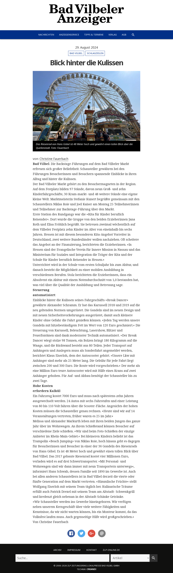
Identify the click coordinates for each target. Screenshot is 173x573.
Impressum (73, 549)
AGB (124, 34)
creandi (91, 569)
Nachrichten (46, 34)
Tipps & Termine (93, 34)
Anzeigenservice (69, 34)
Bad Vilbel (76, 53)
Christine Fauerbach (54, 159)
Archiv (57, 549)
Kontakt (91, 549)
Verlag (112, 34)
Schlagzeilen (95, 53)
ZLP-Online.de (111, 549)
